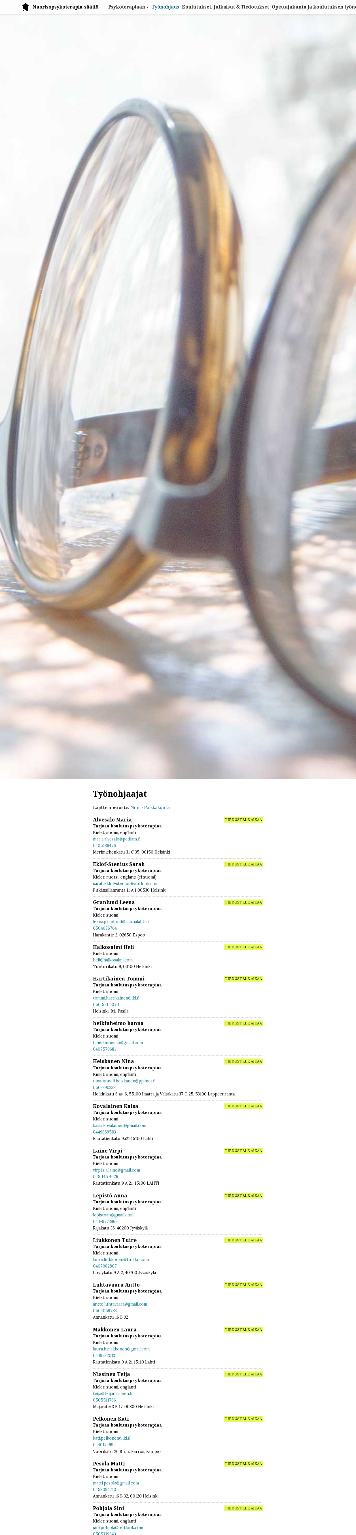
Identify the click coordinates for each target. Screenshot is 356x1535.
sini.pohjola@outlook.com (118, 1527)
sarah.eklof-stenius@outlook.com (125, 883)
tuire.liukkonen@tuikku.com (121, 1259)
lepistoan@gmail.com (113, 1215)
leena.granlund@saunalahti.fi (121, 921)
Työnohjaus (165, 7)
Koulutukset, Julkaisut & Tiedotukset (225, 7)
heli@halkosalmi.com (113, 960)
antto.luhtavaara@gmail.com (120, 1304)
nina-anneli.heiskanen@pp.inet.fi (124, 1081)
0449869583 (104, 1132)
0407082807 (105, 1266)
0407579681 (104, 1049)
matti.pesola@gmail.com (116, 1483)
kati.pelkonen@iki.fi (111, 1438)
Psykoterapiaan (126, 7)
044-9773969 (105, 1221)
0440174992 (104, 1444)
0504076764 (105, 928)
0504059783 (105, 1310)
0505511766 (104, 1400)
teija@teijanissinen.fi (112, 1393)
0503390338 (104, 1087)
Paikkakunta (157, 807)
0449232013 (104, 1355)
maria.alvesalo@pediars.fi (117, 839)
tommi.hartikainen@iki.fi (116, 998)
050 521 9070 (106, 1004)
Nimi (135, 807)
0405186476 (104, 845)
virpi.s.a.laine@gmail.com (116, 1170)
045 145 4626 (105, 1176)
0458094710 (104, 1489)
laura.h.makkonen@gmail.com (121, 1349)
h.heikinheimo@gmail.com (118, 1042)
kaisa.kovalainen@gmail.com (119, 1125)
